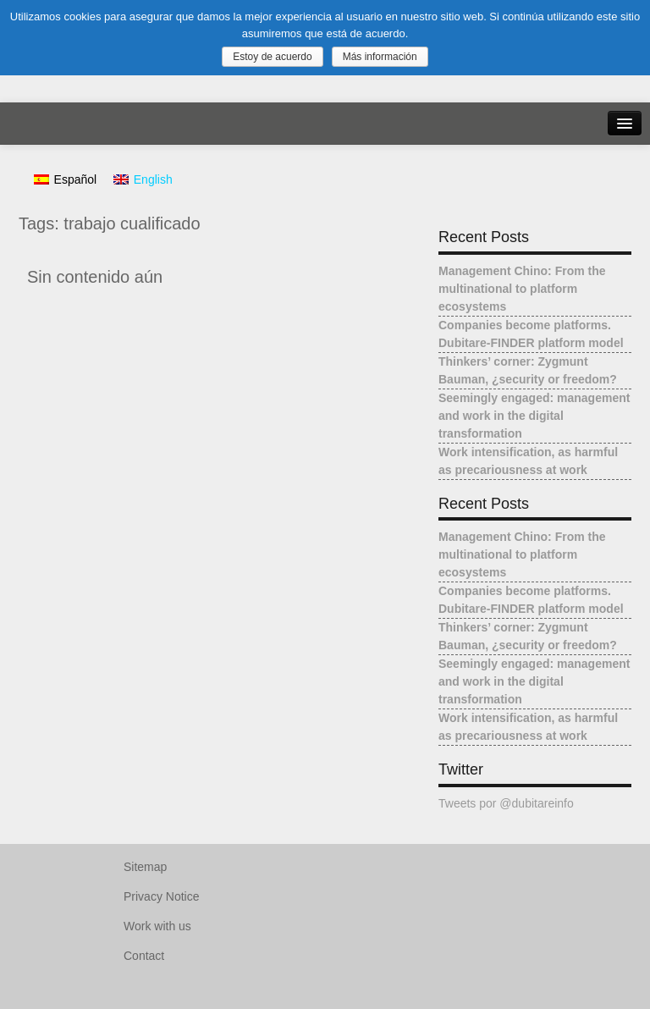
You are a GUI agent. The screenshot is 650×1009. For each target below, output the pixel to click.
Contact (144, 955)
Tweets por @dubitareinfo (506, 803)
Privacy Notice (161, 896)
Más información (380, 57)
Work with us (157, 926)
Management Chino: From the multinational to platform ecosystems (522, 288)
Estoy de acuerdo (272, 57)
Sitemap (145, 867)
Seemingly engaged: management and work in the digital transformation (534, 415)
